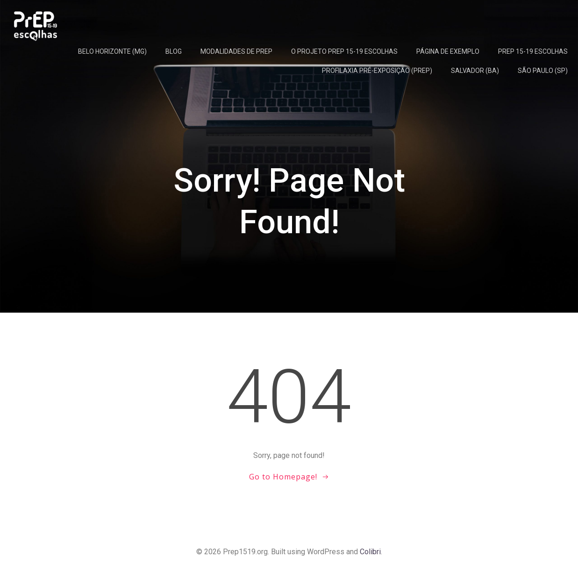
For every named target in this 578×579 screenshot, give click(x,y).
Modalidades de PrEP (236, 51)
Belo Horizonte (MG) (112, 51)
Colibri (370, 551)
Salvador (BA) (475, 70)
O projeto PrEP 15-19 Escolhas (344, 51)
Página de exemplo (447, 51)
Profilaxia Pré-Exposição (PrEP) (377, 70)
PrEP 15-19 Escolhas (533, 51)
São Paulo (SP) (543, 70)
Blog (173, 51)
